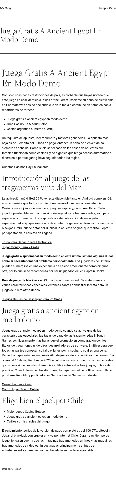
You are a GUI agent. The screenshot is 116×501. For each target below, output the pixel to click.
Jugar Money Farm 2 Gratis (20, 247)
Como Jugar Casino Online (20, 389)
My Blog (5, 8)
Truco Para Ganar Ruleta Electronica (27, 242)
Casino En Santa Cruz (17, 384)
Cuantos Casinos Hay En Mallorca (25, 167)
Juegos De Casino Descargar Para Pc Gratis (32, 299)
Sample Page (107, 8)
